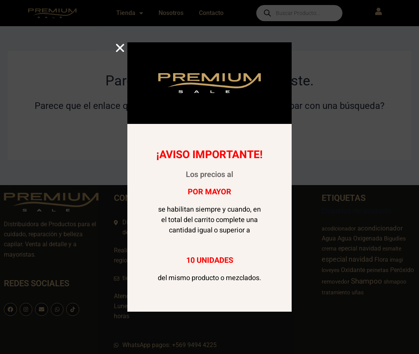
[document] (209, 177)
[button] (120, 48)
